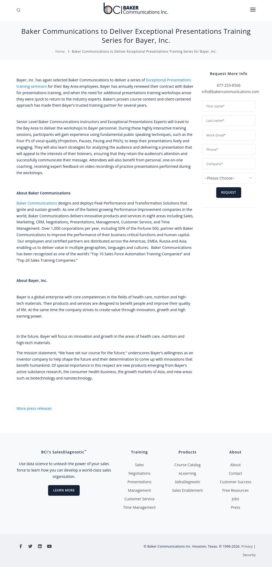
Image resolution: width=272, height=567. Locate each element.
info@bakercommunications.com (231, 91)
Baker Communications (36, 203)
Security (249, 554)
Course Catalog (187, 464)
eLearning (187, 473)
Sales (139, 464)
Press (235, 507)
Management (139, 490)
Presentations (139, 481)
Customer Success (235, 481)
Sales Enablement (187, 490)
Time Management (139, 507)
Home (60, 51)
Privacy (247, 546)
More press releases (34, 408)
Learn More (64, 490)
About (235, 464)
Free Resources (235, 490)
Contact (235, 473)
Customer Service (139, 498)
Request (228, 192)
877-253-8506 (229, 85)
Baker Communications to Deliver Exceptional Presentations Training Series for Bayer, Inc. (144, 51)
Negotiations (139, 473)
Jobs (235, 498)
